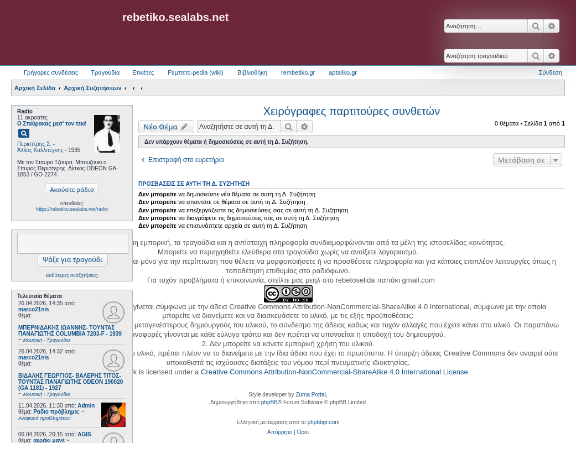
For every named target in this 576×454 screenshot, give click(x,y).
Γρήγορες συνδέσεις (51, 72)
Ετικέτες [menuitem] (143, 72)
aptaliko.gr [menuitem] (343, 72)
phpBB (269, 402)
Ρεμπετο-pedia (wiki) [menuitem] (196, 72)
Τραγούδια (105, 72)
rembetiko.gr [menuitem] (298, 72)
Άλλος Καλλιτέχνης (40, 150)
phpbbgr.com (324, 422)
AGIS (84, 434)
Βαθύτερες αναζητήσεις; (71, 275)
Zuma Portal (310, 395)
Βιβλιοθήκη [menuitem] (252, 72)
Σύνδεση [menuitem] (550, 72)
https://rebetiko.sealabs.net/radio (72, 209)
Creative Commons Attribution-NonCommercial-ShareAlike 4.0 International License (334, 372)
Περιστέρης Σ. (34, 144)
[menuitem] (279, 432)
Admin (86, 406)
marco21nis (33, 309)
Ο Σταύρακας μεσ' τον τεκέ (51, 124)
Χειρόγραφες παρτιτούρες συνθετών (351, 111)
